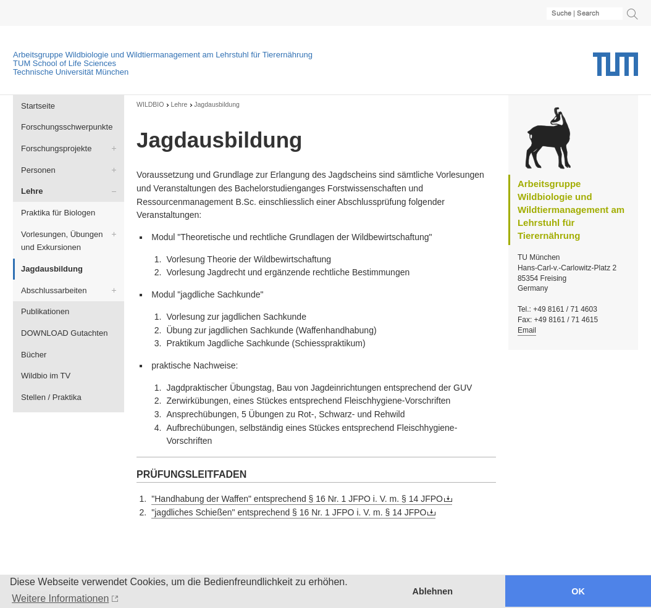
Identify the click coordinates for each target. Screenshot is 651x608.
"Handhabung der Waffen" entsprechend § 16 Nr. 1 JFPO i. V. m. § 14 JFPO (297, 499)
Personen (38, 170)
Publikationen (45, 311)
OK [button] (578, 591)
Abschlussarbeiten (53, 290)
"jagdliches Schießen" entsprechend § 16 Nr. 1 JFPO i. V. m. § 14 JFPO (288, 512)
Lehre (32, 191)
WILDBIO (150, 104)
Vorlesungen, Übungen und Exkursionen (62, 241)
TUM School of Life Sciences (64, 63)
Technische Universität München (70, 72)
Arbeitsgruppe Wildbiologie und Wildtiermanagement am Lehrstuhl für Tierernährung (163, 54)
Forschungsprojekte (56, 148)
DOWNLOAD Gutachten (64, 333)
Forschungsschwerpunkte (66, 126)
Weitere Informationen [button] (60, 598)
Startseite (38, 105)
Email (527, 330)
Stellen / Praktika (51, 397)
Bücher (33, 354)
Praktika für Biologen (58, 212)
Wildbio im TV (45, 375)
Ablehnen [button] (433, 591)
